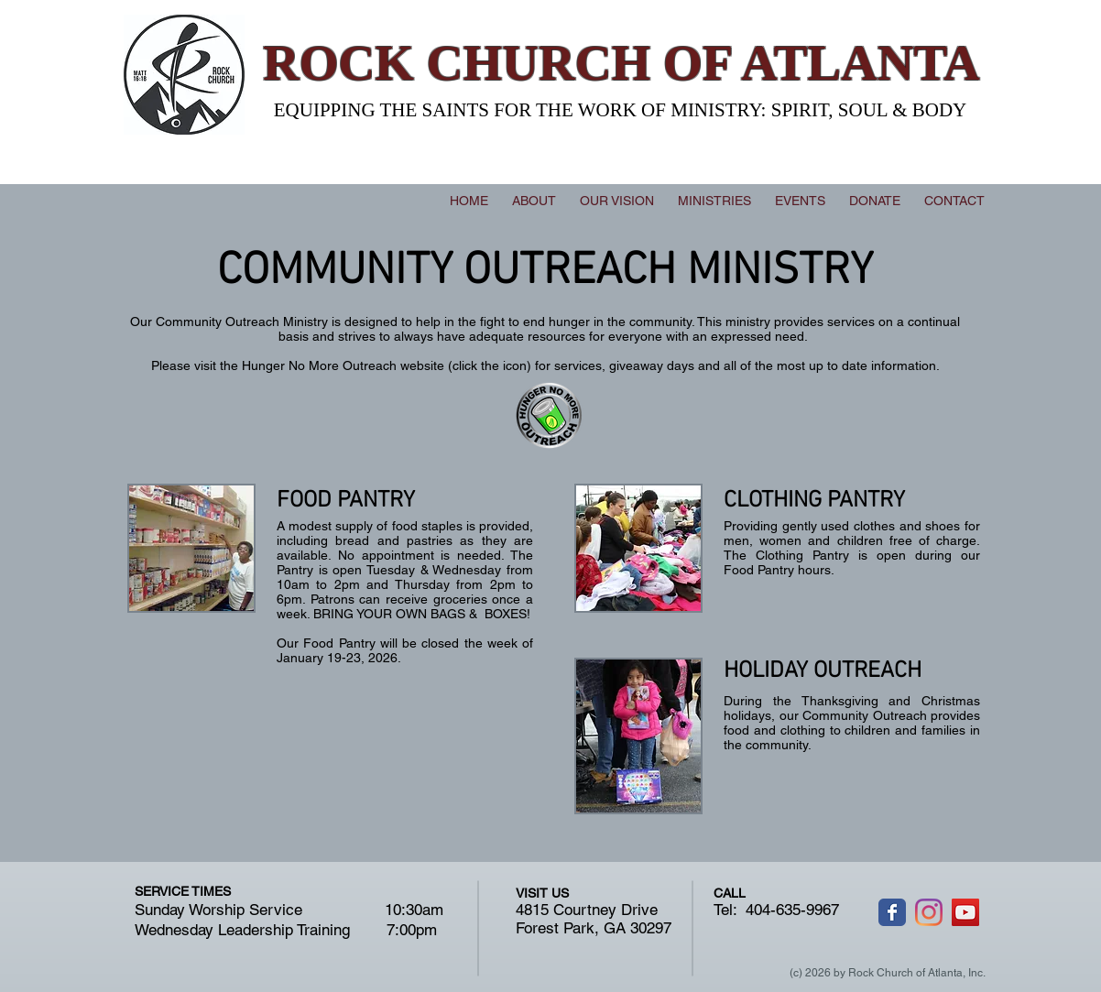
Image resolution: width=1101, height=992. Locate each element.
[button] (714, 200)
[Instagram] (929, 912)
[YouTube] (965, 912)
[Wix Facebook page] (892, 912)
